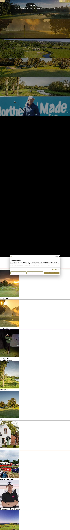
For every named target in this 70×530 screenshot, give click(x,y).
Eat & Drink (22, 8)
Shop (49, 8)
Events (31, 8)
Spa (18, 8)
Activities (46, 8)
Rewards (53, 8)
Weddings (27, 8)
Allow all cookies (51, 272)
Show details (54, 269)
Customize (35, 272)
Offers (42, 8)
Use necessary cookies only (18, 272)
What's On (38, 8)
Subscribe (13, 1)
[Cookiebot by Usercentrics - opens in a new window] (55, 256)
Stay (16, 8)
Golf (34, 8)
